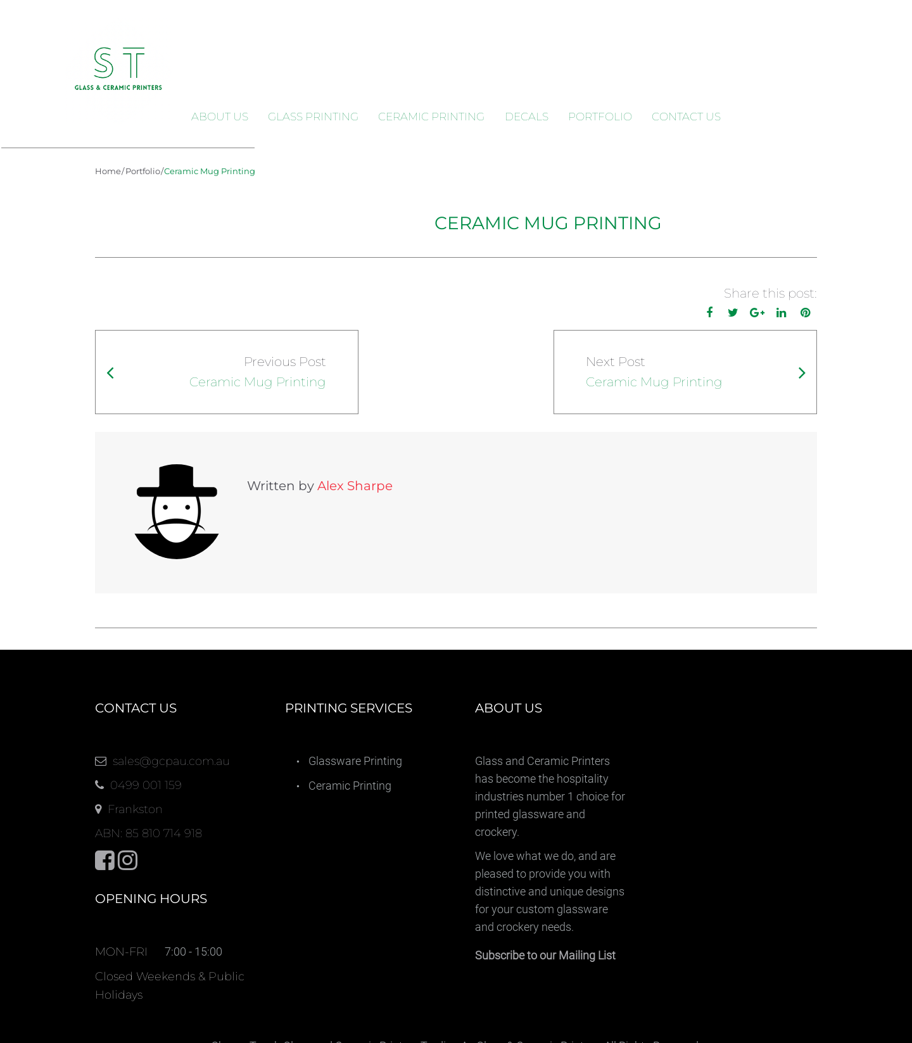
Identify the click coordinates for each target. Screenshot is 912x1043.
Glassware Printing (355, 697)
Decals (526, 116)
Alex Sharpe (260, 485)
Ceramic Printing (431, 116)
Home (108, 171)
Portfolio (600, 116)
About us (219, 116)
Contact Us (686, 116)
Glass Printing (313, 116)
